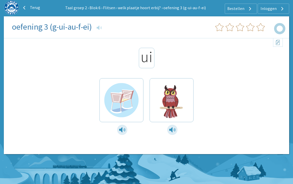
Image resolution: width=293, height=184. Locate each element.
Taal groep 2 (76, 7)
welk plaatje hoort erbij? (139, 7)
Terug (31, 7)
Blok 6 (94, 7)
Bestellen (240, 9)
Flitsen (109, 7)
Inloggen (273, 9)
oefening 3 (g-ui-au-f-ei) (184, 7)
